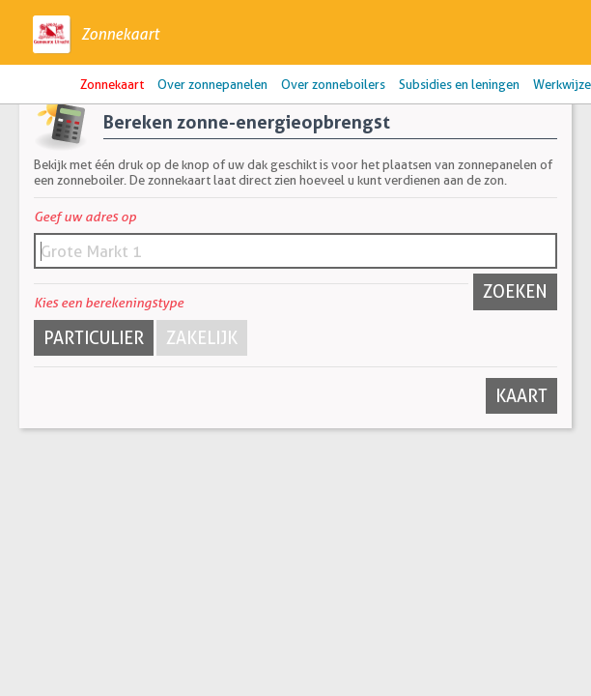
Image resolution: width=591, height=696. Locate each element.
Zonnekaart (120, 34)
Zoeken (515, 291)
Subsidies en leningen (459, 84)
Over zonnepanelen (212, 84)
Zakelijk (202, 338)
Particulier (93, 338)
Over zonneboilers (333, 84)
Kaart (521, 396)
